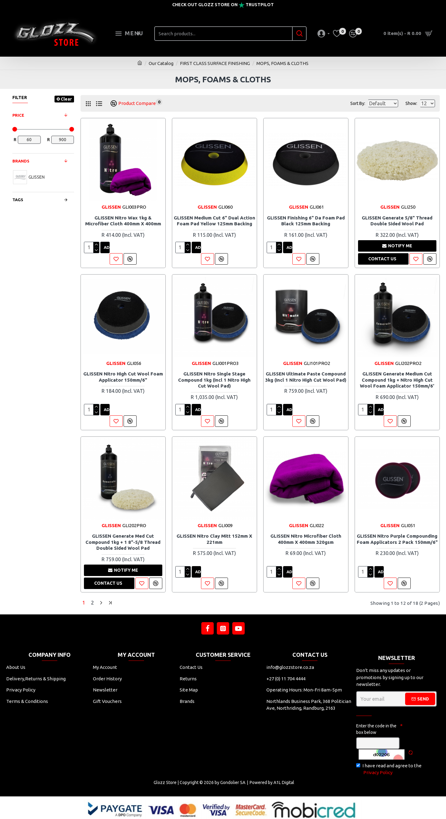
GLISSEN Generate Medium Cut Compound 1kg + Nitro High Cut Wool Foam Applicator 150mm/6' (397, 379)
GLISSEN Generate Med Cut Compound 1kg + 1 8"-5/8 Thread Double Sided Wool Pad (122, 542)
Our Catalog (161, 63)
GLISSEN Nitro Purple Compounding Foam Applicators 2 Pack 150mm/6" (397, 539)
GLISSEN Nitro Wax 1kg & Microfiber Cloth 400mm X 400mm (123, 221)
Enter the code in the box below (376, 727)
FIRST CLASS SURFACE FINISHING (215, 63)
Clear (66, 99)
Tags (17, 199)
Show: (413, 103)
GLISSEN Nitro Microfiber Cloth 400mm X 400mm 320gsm (305, 539)
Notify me (397, 245)
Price (18, 115)
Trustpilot (260, 4)
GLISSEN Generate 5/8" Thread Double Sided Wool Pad (397, 221)
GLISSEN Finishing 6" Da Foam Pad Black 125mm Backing (306, 221)
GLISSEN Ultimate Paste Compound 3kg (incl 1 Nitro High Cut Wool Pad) (305, 377)
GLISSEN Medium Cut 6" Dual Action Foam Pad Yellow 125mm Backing (214, 221)
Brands (20, 161)
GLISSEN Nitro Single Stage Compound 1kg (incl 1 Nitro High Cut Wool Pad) (214, 379)
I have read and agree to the (389, 768)
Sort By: (348, 103)
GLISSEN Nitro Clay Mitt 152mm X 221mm (214, 539)
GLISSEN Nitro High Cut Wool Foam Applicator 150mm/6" (123, 377)
